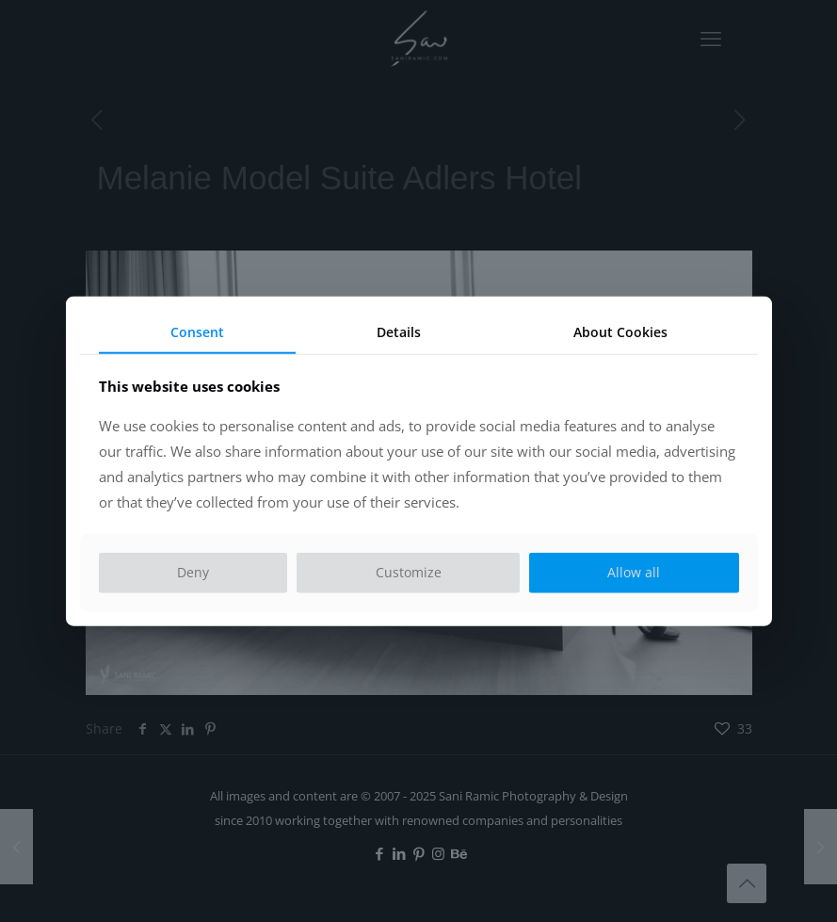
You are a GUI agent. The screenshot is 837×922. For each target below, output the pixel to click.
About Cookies (620, 331)
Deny (193, 572)
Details (399, 331)
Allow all (633, 572)
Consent (197, 331)
